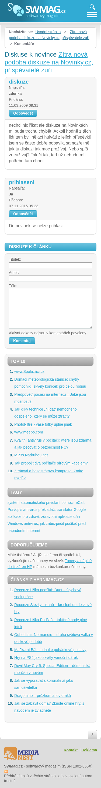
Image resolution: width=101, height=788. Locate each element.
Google (80, 509)
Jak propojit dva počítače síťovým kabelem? (51, 463)
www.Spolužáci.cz (29, 371)
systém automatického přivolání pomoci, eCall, (46, 502)
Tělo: (13, 286)
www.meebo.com (28, 432)
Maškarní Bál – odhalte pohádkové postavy (50, 650)
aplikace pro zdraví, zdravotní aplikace (40, 516)
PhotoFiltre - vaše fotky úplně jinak (43, 424)
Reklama (89, 750)
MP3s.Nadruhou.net (31, 455)
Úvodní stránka (48, 32)
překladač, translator (55, 509)
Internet (33, 530)
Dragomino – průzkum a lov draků (42, 695)
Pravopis (15, 509)
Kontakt (71, 750)
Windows (15, 523)
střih (76, 516)
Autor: (14, 272)
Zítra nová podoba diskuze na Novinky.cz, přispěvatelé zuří (49, 62)
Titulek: (15, 259)
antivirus (30, 509)
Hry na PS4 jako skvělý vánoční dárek (46, 657)
